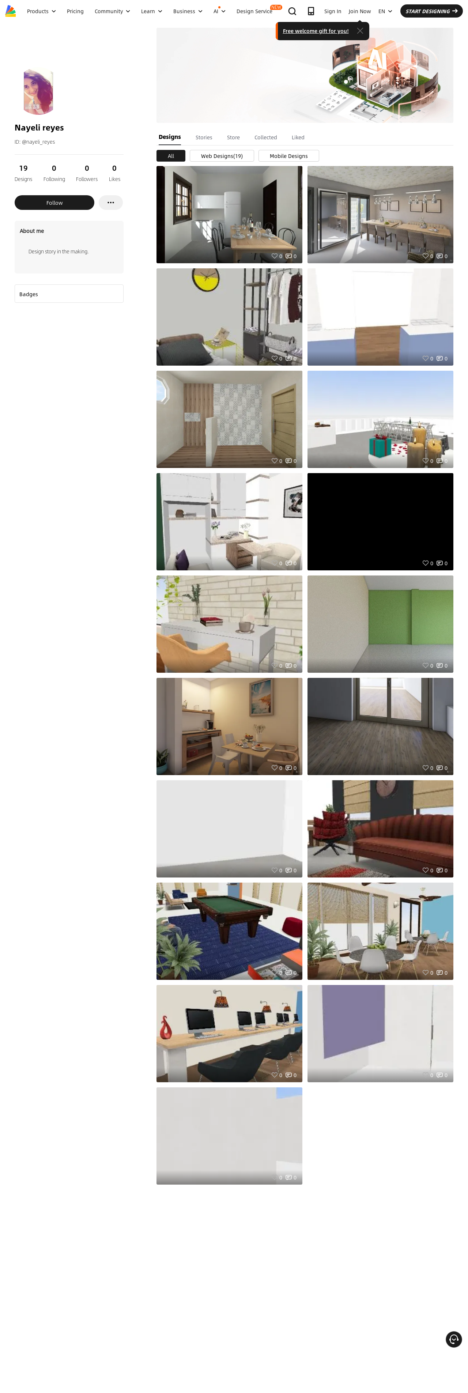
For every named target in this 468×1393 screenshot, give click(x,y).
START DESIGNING (431, 11)
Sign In (332, 11)
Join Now (360, 11)
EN (385, 11)
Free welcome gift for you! (316, 30)
